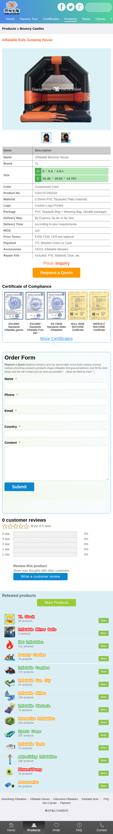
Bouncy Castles (32, 28)
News (86, 19)
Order (56, 830)
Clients (100, 19)
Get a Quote (49, 802)
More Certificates (56, 338)
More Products (56, 603)
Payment (65, 802)
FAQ (79, 830)
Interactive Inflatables (65, 799)
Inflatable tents (90, 799)
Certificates (51, 19)
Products (70, 19)
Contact (101, 830)
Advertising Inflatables (13, 799)
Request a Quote (56, 272)
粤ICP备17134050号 (56, 810)
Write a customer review (40, 576)
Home (10, 19)
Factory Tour (29, 19)
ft (38, 178)
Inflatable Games (40, 799)
